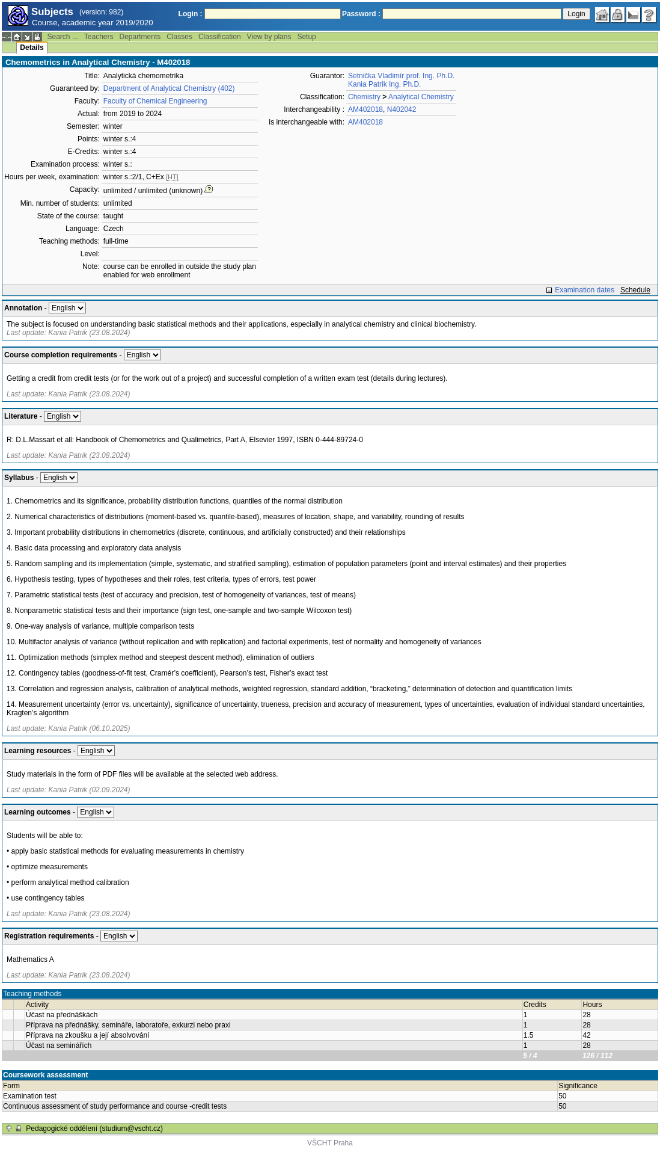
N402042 (402, 109)
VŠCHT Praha (330, 1143)
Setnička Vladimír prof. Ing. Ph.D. (401, 76)
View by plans (269, 36)
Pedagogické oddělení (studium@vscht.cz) (94, 1128)
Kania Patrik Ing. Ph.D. (384, 84)
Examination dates (584, 290)
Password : (361, 14)
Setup (306, 36)
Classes (179, 36)
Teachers (99, 36)
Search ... (62, 36)
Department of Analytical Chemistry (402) (169, 88)
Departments (140, 36)
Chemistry (364, 97)
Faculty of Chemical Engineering (155, 101)
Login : (191, 14)
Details (31, 47)
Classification (219, 36)
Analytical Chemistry (421, 97)
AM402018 (365, 109)
